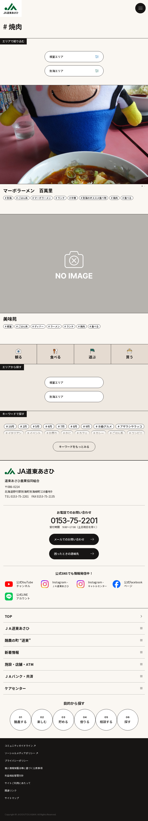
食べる (55, 353)
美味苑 (10, 318)
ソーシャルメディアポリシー (20, 753)
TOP (73, 616)
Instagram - (60, 584)
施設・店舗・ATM (73, 664)
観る (18, 353)
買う (129, 353)
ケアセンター (73, 688)
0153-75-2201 (74, 520)
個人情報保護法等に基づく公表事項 (23, 768)
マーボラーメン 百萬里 (28, 190)
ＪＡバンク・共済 (73, 676)
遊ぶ (92, 353)
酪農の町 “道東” (73, 640)
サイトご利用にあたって (17, 783)
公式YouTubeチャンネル (24, 584)
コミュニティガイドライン (19, 745)
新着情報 (73, 652)
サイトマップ (12, 798)
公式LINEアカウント (23, 596)
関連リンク (11, 790)
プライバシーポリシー (16, 760)
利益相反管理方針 (14, 775)
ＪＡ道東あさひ (73, 628)
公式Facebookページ (133, 584)
